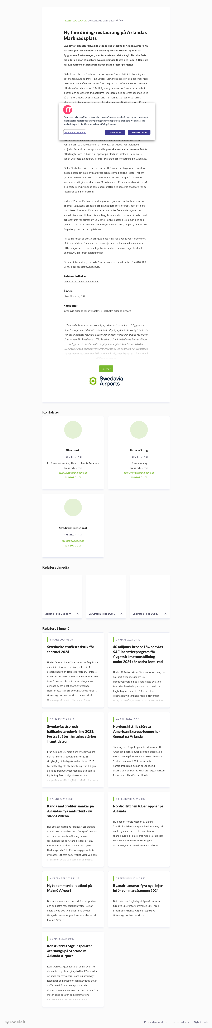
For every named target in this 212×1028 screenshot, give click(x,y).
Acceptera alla (139, 132)
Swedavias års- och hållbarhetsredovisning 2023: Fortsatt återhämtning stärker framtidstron (71, 733)
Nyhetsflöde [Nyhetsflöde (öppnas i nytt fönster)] (201, 1022)
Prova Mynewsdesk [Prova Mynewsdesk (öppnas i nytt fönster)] (155, 1022)
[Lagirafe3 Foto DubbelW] (150, 592)
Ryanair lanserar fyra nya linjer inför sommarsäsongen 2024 (138, 888)
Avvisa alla (115, 132)
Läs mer (106, 368)
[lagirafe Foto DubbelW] (62, 592)
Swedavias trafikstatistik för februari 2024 (70, 649)
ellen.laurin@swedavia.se (73, 472)
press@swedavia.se (73, 541)
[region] (107, 121)
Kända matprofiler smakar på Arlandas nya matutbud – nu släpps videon (70, 811)
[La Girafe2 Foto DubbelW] (106, 592)
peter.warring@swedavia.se (139, 472)
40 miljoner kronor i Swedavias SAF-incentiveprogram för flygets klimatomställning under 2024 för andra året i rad (138, 654)
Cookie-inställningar (75, 132)
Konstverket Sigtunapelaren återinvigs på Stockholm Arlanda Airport (69, 951)
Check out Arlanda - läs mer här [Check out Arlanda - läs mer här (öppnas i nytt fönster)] (81, 281)
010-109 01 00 (73, 477)
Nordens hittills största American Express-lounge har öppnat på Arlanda (136, 731)
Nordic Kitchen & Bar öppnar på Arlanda (138, 808)
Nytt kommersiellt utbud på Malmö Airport (69, 888)
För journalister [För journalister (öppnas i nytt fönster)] (180, 1022)
